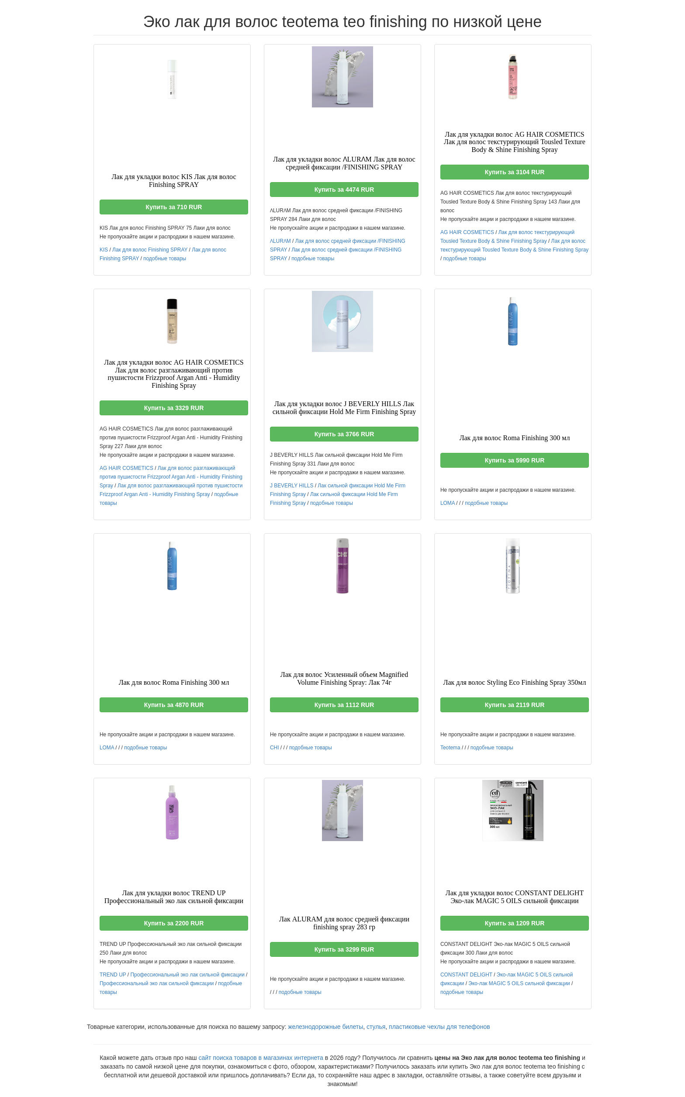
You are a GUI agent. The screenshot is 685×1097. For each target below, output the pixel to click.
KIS (104, 250)
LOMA (447, 503)
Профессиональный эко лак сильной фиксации (187, 975)
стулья (376, 1026)
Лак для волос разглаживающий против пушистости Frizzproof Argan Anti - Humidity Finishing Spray (171, 477)
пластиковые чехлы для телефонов (439, 1026)
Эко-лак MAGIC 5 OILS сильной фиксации (519, 983)
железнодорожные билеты (325, 1026)
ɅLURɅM (280, 241)
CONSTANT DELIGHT (466, 975)
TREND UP (113, 975)
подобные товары (164, 258)
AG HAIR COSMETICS (467, 232)
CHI (274, 748)
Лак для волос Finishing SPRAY (149, 250)
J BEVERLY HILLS (291, 486)
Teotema (450, 748)
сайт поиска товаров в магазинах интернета (260, 1057)
